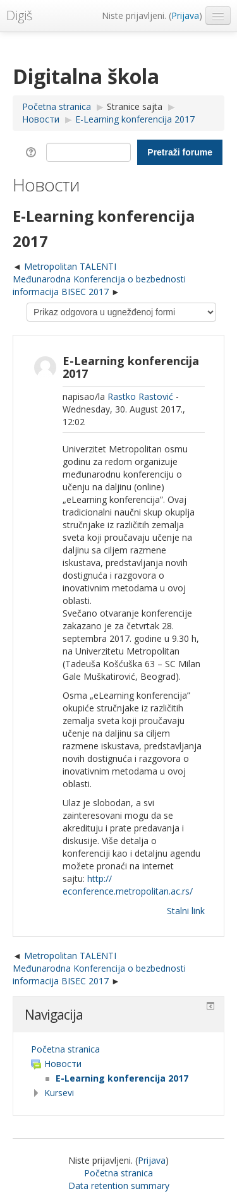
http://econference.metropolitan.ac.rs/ (128, 884)
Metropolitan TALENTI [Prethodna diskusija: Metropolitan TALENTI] (70, 266)
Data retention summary (118, 1186)
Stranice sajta (134, 106)
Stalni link (186, 911)
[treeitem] (118, 1049)
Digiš (19, 15)
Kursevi (59, 1093)
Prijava (185, 15)
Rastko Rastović (140, 396)
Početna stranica (65, 1049)
